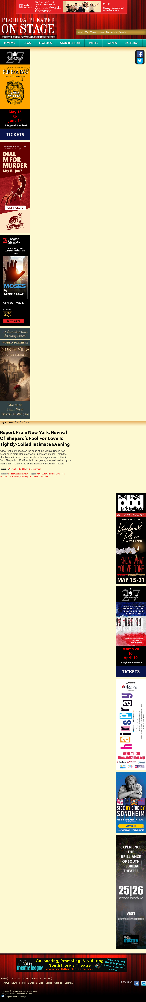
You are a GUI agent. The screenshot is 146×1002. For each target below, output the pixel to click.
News (27, 43)
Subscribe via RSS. (25, 994)
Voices (93, 43)
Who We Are (90, 32)
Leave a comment (40, 477)
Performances (14, 474)
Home (79, 32)
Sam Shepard (25, 477)
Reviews (9, 43)
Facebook (136, 983)
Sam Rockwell (13, 477)
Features (45, 43)
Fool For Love (54, 474)
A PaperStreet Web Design (14, 997)
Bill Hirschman (35, 469)
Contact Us (111, 32)
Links (101, 32)
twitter (143, 983)
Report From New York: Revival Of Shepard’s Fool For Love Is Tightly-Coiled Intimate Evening (35, 438)
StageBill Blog (70, 43)
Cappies (112, 43)
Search (122, 32)
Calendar (131, 43)
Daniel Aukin (41, 474)
